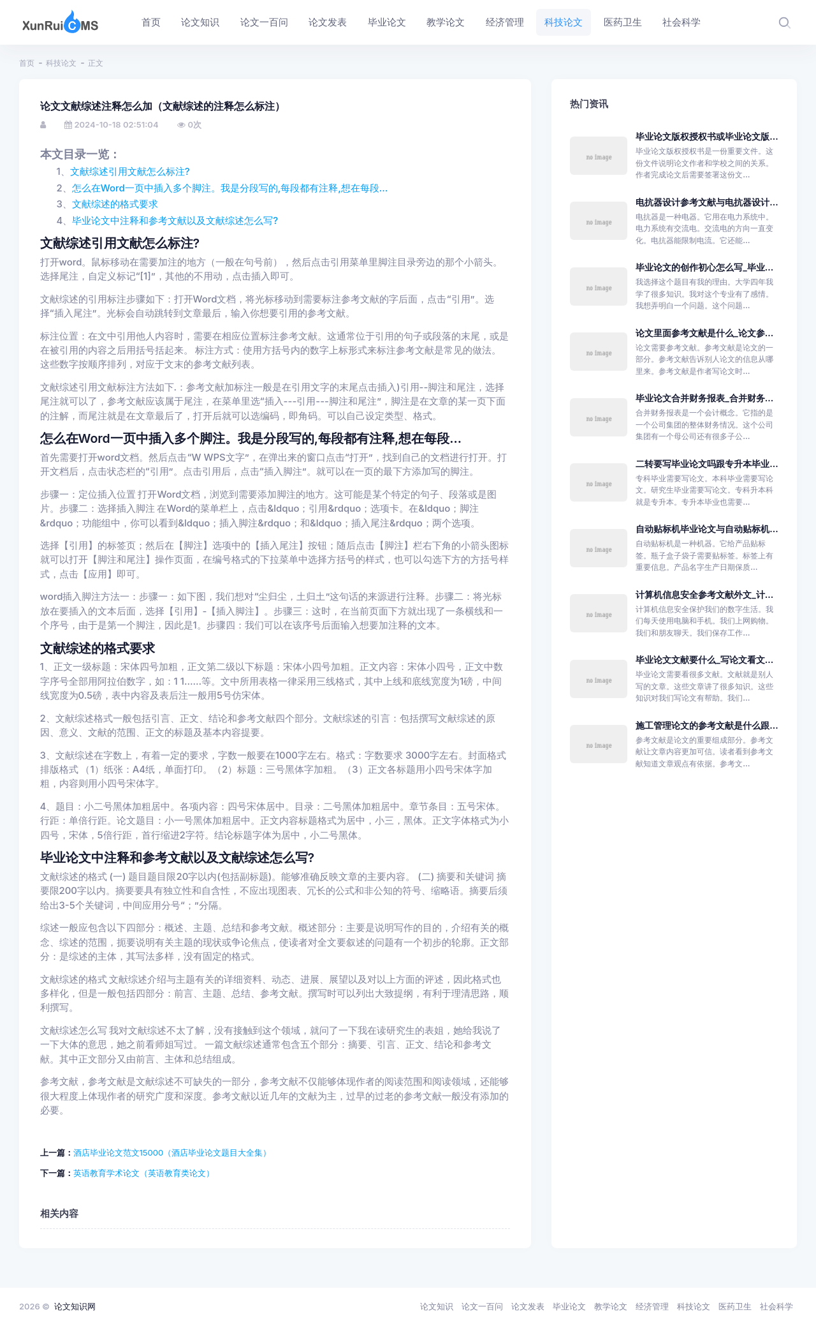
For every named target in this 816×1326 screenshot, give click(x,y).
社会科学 (776, 1306)
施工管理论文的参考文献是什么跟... (707, 725)
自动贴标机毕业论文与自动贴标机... (707, 528)
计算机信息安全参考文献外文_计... (704, 594)
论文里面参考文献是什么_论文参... (704, 332)
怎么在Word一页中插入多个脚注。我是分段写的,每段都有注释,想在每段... (230, 188)
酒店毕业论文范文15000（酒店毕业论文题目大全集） (172, 1152)
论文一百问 (482, 1306)
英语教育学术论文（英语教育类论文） (143, 1173)
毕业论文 (569, 1306)
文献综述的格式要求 (115, 204)
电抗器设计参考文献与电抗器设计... (707, 202)
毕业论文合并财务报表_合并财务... (704, 397)
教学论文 (610, 1306)
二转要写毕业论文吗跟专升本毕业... (707, 463)
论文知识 (436, 1306)
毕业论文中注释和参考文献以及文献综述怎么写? (175, 221)
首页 (26, 63)
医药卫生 (735, 1306)
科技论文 (61, 63)
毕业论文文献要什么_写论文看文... (704, 659)
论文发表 (527, 1306)
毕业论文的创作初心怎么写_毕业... (704, 267)
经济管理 (652, 1306)
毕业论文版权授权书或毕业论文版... (707, 136)
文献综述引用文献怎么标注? (130, 171)
